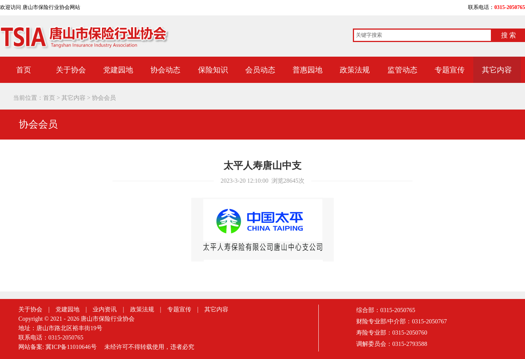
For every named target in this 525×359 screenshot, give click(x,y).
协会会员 (104, 98)
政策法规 (355, 70)
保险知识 (213, 70)
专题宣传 (450, 70)
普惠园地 (307, 70)
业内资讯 (105, 309)
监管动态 (402, 70)
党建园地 (118, 70)
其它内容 (497, 70)
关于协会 (71, 70)
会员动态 (260, 70)
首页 (49, 98)
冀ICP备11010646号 (70, 347)
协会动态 (165, 70)
